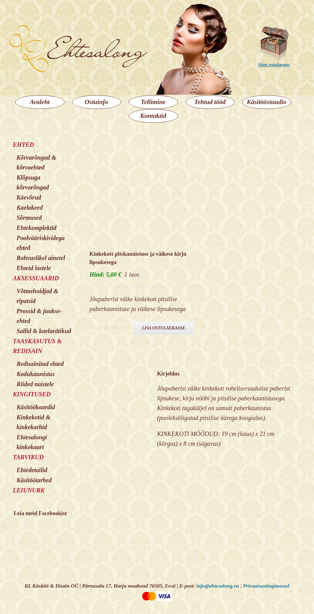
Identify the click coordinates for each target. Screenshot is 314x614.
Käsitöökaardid (36, 407)
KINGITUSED (32, 394)
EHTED (23, 144)
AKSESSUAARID (36, 278)
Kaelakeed (30, 207)
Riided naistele (35, 384)
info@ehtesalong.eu (217, 586)
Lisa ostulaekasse (163, 328)
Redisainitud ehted (40, 363)
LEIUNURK (28, 490)
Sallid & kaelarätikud (44, 331)
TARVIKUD (28, 457)
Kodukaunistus (36, 374)
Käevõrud (29, 197)
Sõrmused (29, 217)
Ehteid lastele (34, 268)
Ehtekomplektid (36, 227)
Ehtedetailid (32, 470)
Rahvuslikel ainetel (41, 258)
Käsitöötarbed (34, 480)
